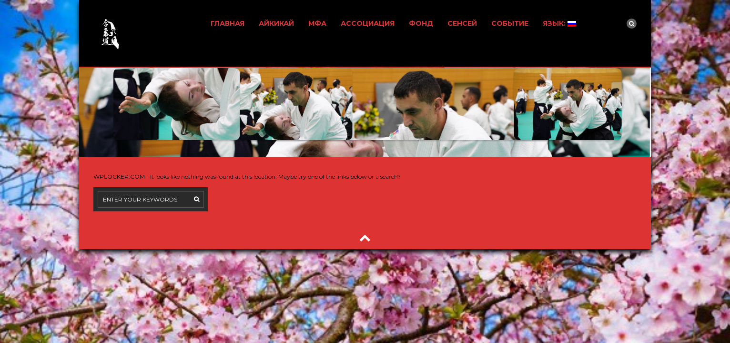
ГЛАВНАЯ (227, 23)
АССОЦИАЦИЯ (368, 23)
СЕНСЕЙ (462, 23)
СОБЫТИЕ (509, 23)
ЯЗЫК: (559, 23)
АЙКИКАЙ (276, 23)
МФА (317, 23)
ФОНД (421, 23)
